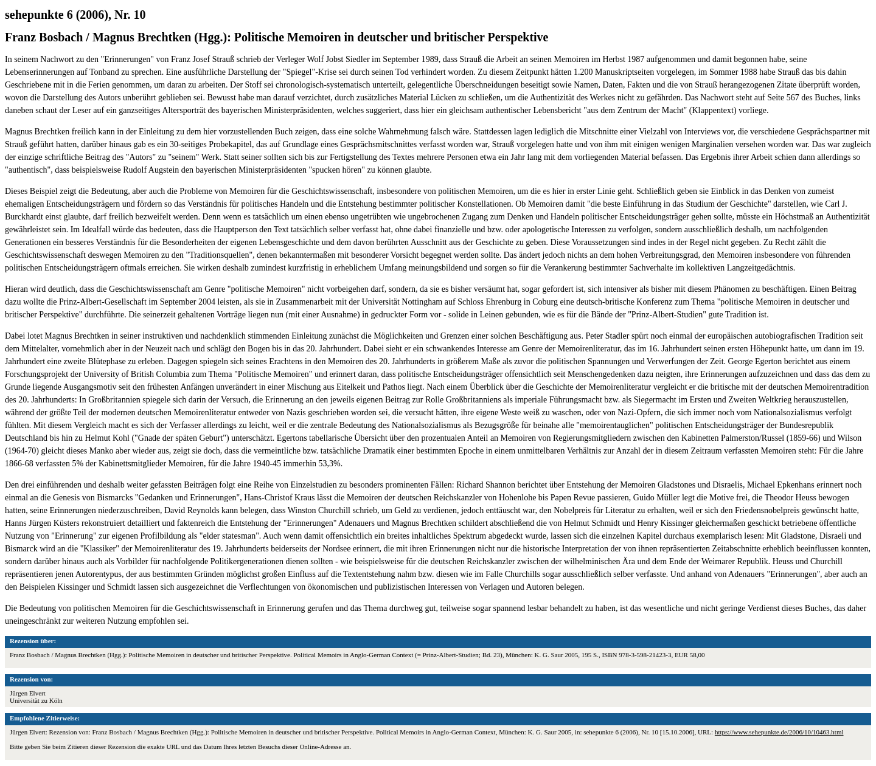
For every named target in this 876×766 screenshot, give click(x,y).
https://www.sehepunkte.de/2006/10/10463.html (779, 732)
